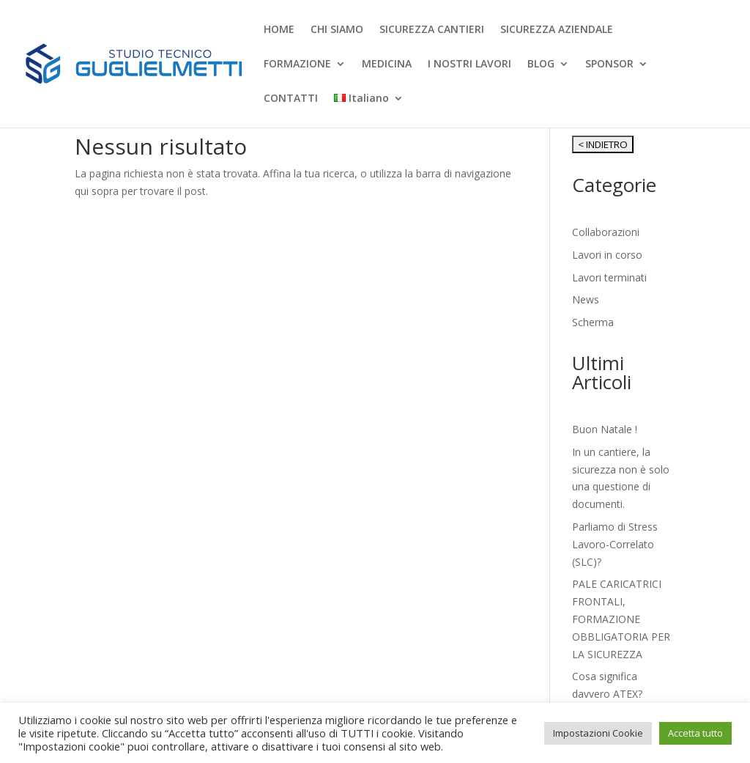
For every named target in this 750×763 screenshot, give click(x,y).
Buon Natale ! (604, 429)
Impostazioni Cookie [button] (598, 733)
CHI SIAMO (337, 30)
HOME (279, 30)
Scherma (593, 322)
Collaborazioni (605, 232)
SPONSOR (609, 64)
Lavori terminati (609, 277)
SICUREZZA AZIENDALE (556, 30)
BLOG (540, 64)
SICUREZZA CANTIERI (431, 30)
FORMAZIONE (297, 64)
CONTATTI (291, 99)
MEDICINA (387, 64)
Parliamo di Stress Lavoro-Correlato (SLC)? (615, 544)
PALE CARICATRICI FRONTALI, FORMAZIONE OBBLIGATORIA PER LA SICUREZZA (621, 618)
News (585, 299)
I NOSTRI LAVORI (469, 64)
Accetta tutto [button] (695, 733)
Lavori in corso (607, 255)
